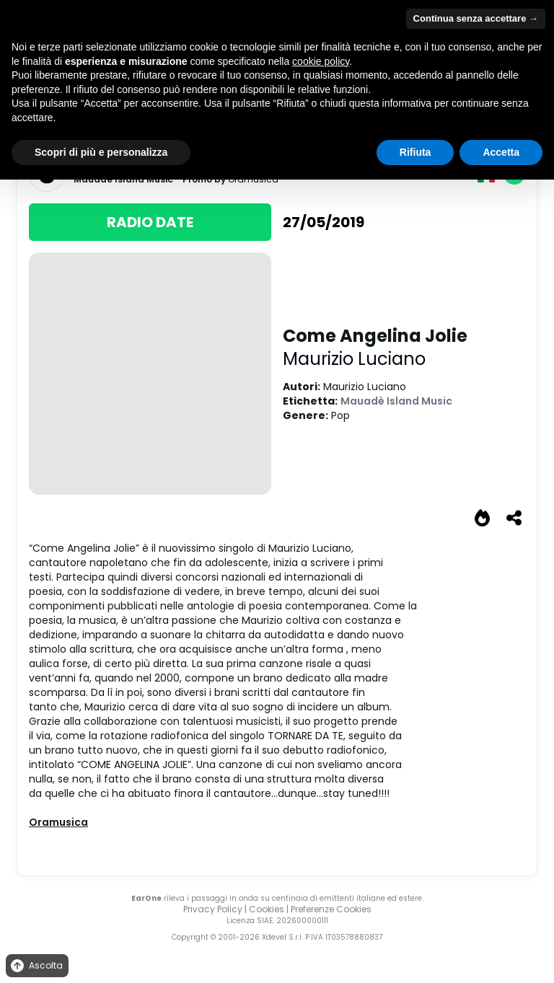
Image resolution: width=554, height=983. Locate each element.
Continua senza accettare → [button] (475, 18)
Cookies (266, 909)
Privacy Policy (212, 909)
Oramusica (58, 822)
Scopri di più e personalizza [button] (101, 152)
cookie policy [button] (320, 61)
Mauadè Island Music (396, 401)
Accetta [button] (501, 152)
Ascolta (36, 966)
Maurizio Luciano (354, 359)
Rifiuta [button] (415, 152)
